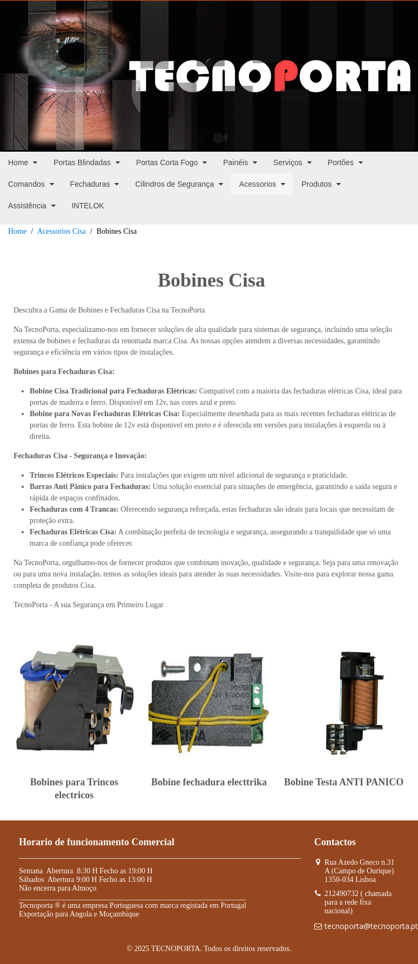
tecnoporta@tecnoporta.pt (371, 926)
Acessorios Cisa (61, 231)
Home (17, 231)
